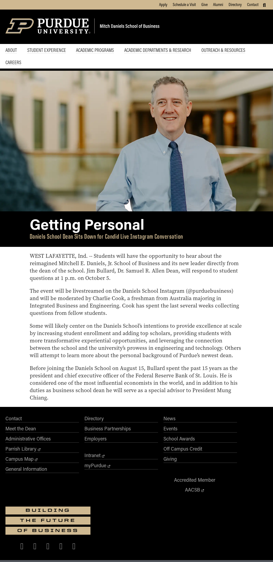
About (11, 50)
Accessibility (50, 550)
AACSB (177, 453)
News (116, 437)
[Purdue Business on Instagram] (238, 470)
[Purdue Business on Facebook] (212, 470)
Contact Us (224, 550)
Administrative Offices (28, 457)
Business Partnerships (81, 447)
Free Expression (134, 550)
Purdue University (134, 516)
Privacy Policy (202, 550)
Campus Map (19, 477)
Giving (117, 477)
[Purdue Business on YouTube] (232, 484)
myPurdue (69, 484)
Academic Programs (98, 50)
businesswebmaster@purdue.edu (203, 521)
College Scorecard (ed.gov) (168, 550)
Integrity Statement (105, 550)
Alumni (218, 4)
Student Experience (47, 50)
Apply (163, 4)
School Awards (126, 457)
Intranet (66, 474)
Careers (13, 63)
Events (117, 447)
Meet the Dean (20, 447)
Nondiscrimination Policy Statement (236, 535)
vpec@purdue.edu (214, 540)
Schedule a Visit (184, 4)
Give (204, 4)
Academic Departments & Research (161, 50)
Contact (253, 4)
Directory (235, 4)
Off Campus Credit (129, 467)
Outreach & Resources (228, 50)
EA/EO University (75, 550)
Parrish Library (21, 467)
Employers (69, 457)
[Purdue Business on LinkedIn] (251, 470)
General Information (26, 487)
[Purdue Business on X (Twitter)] (225, 470)
